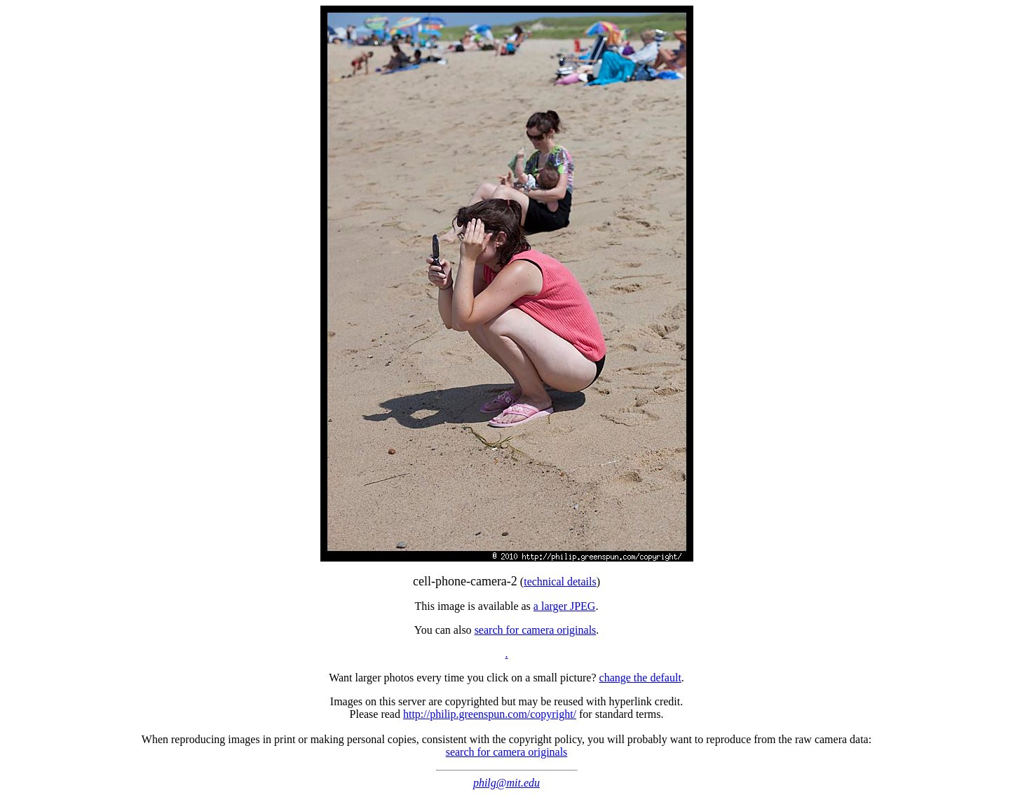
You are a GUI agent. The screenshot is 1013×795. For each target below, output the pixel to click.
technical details (560, 581)
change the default (640, 678)
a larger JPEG (564, 606)
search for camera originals (536, 630)
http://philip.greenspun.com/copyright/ (489, 714)
